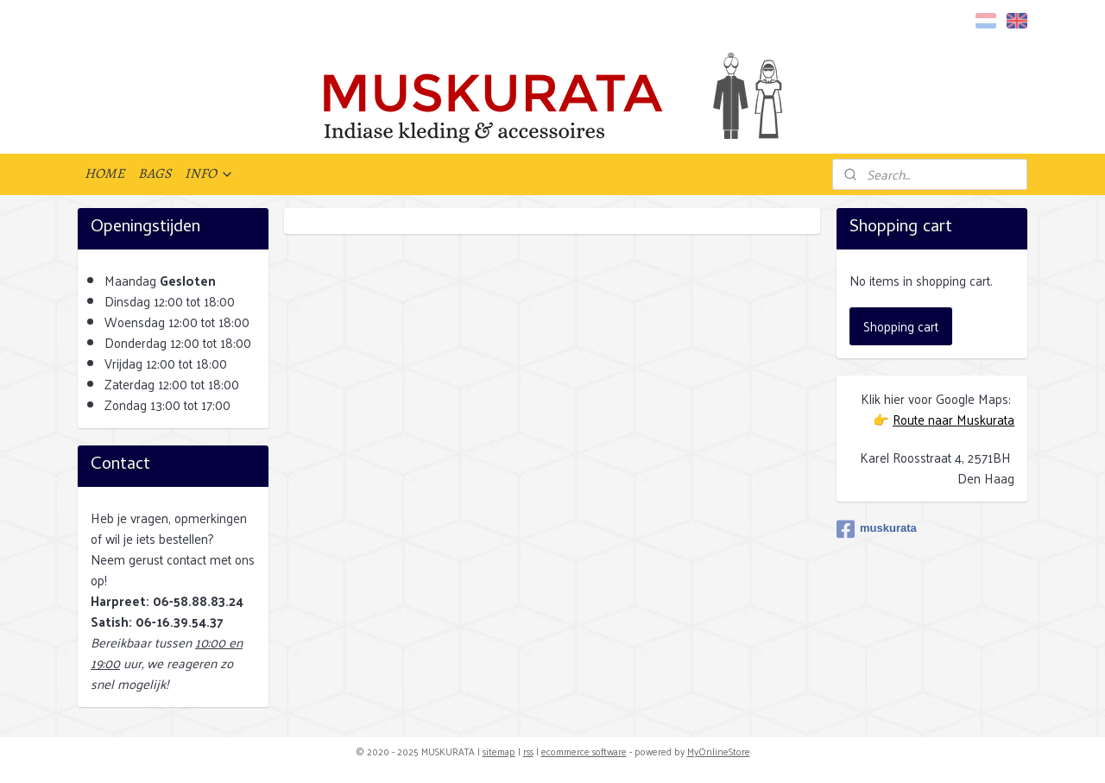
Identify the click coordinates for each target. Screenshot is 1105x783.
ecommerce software (584, 751)
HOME (104, 173)
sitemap (499, 751)
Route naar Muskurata (953, 419)
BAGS (154, 173)
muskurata (877, 529)
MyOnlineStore (718, 751)
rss (528, 751)
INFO (209, 173)
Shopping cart (900, 326)
